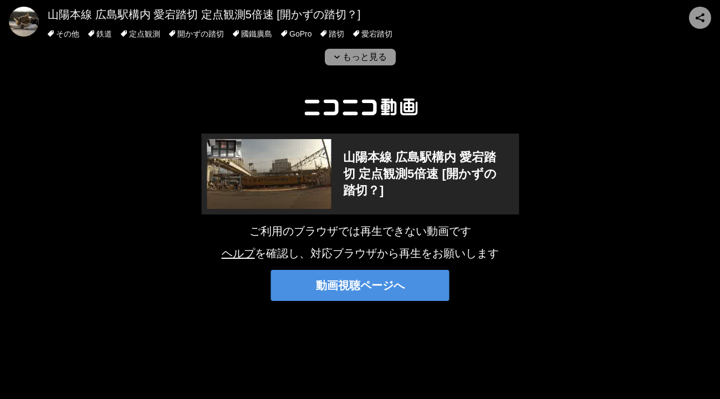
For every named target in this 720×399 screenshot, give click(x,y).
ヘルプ (238, 253)
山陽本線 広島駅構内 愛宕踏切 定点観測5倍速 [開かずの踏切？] (204, 14)
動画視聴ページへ (360, 285)
